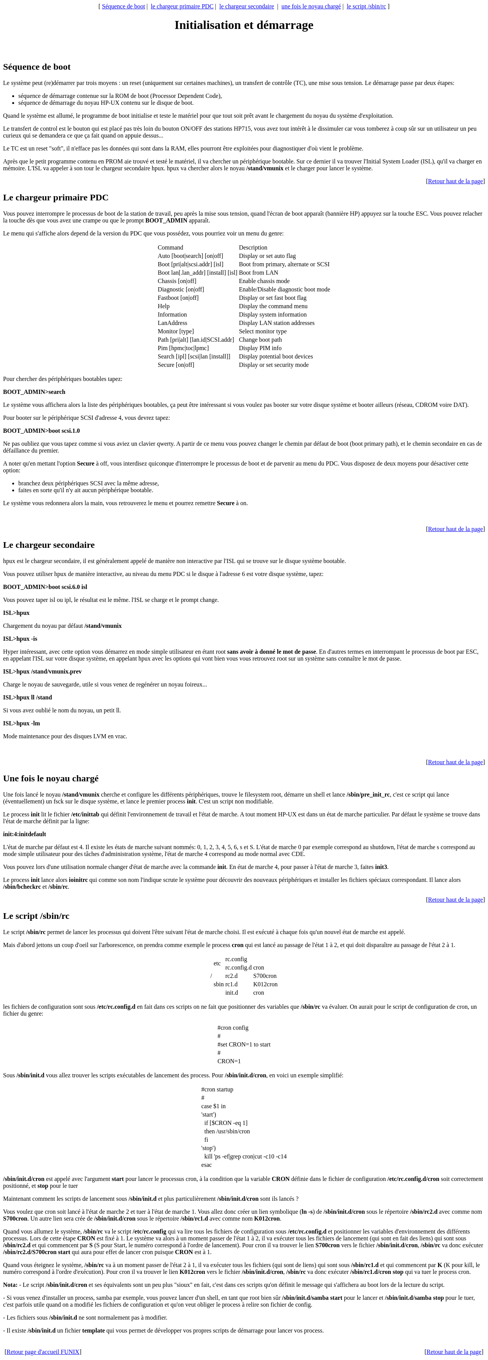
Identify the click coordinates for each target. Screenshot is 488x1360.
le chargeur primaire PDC (182, 6)
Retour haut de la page (455, 181)
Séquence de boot (123, 6)
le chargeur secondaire (246, 6)
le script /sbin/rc (366, 6)
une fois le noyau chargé (311, 6)
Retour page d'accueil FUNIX (42, 1352)
